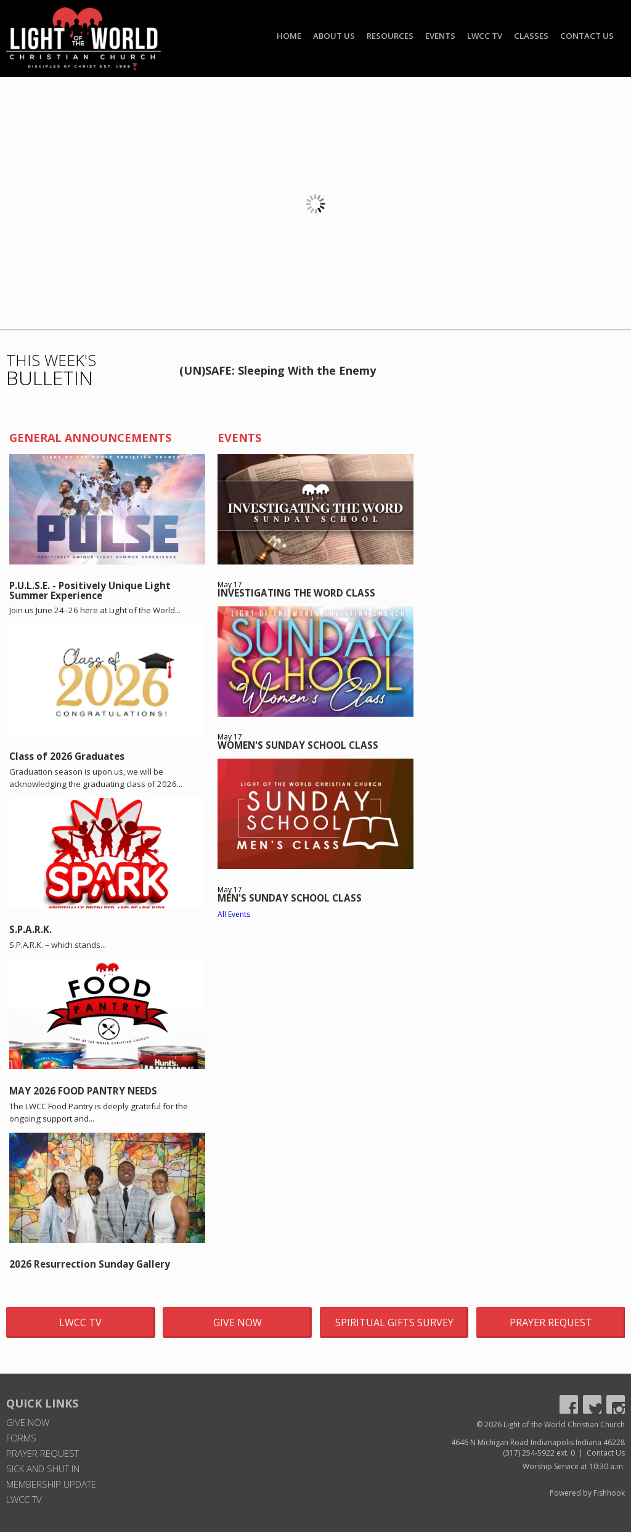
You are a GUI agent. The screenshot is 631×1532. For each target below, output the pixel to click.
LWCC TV (484, 35)
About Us (334, 35)
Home (289, 35)
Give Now (237, 1322)
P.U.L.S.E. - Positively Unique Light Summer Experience (90, 590)
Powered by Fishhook (587, 1493)
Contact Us (587, 35)
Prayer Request (551, 1322)
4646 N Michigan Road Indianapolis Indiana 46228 (538, 1442)
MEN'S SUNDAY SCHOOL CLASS (290, 898)
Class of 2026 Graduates (66, 756)
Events (440, 35)
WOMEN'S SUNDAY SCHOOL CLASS (298, 745)
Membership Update (51, 1484)
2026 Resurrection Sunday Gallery (89, 1264)
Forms (21, 1438)
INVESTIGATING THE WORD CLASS (296, 593)
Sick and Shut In (42, 1468)
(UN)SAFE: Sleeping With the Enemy (277, 370)
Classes (531, 35)
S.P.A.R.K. (30, 929)
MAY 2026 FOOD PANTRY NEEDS (83, 1091)
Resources (390, 35)
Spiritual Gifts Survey (394, 1322)
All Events (234, 914)
